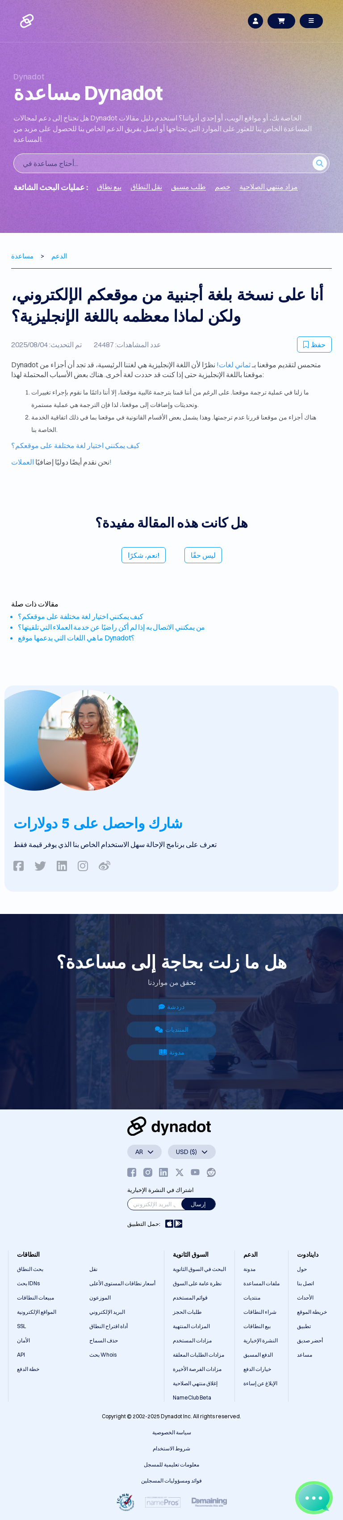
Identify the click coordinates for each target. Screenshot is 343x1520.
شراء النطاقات (259, 1311)
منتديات (251, 1297)
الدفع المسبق (258, 1354)
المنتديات (171, 1030)
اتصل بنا (305, 1283)
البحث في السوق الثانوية (199, 1269)
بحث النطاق (30, 1269)
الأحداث (305, 1297)
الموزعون (100, 1297)
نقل (93, 1269)
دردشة (171, 1007)
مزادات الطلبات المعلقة (198, 1354)
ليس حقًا (203, 555)
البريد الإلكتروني (107, 1311)
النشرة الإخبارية (260, 1340)
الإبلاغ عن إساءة (260, 1383)
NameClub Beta (192, 1397)
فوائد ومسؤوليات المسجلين (171, 1480)
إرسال (198, 1204)
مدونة (171, 1052)
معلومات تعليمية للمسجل (171, 1464)
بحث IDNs (28, 1283)
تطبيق (304, 1326)
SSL (21, 1326)
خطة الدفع (28, 1369)
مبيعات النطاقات (35, 1297)
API (21, 1354)
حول (302, 1269)
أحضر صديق (310, 1340)
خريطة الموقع (312, 1311)
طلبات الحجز (187, 1311)
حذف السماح (103, 1340)
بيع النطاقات (257, 1326)
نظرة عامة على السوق (197, 1283)
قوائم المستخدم (190, 1297)
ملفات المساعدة (261, 1283)
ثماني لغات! (234, 364)
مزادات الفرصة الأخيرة (197, 1369)
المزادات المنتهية (191, 1326)
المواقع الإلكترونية (36, 1311)
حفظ (314, 344)
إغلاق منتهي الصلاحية (195, 1383)
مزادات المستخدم (192, 1340)
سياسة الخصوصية (171, 1432)
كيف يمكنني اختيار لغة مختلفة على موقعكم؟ (75, 445)
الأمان (23, 1340)
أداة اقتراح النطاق (108, 1326)
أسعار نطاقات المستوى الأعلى (122, 1283)
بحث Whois (103, 1354)
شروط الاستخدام (171, 1448)
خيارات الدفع (257, 1369)
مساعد (304, 1354)
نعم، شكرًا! (143, 555)
